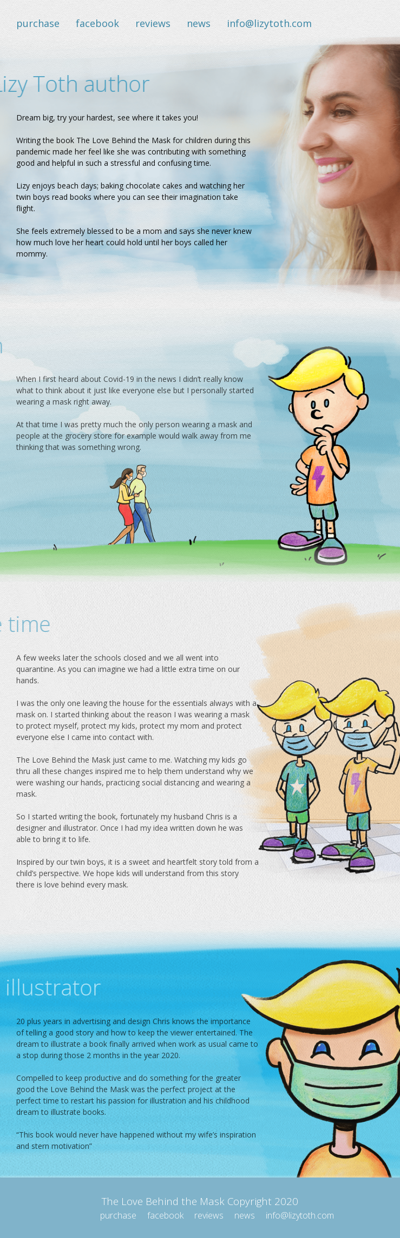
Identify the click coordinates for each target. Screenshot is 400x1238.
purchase (38, 23)
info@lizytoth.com (269, 23)
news (199, 23)
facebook (97, 23)
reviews (153, 23)
